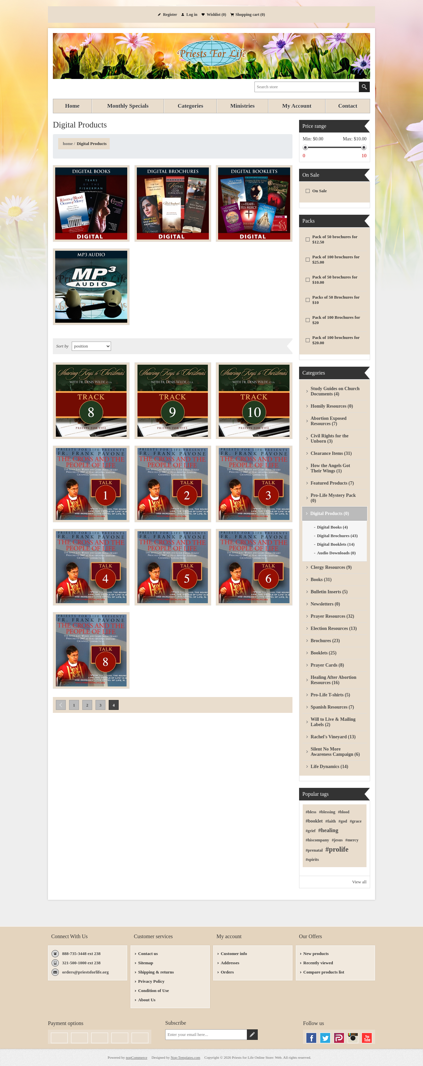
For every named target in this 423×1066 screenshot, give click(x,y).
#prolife (337, 849)
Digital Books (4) (332, 527)
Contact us (148, 953)
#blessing (327, 812)
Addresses (230, 962)
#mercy (352, 840)
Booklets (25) (323, 652)
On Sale (310, 175)
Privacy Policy (151, 981)
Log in (191, 14)
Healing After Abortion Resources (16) (333, 680)
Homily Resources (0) (332, 406)
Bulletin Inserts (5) (329, 591)
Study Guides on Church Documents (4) (335, 391)
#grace (356, 821)
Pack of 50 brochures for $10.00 (335, 280)
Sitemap (145, 962)
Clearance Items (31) (331, 453)
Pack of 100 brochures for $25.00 (336, 259)
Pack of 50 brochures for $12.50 (335, 239)
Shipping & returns (156, 972)
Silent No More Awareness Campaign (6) (335, 752)
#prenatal (314, 850)
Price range (314, 126)
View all (359, 881)
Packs (308, 221)
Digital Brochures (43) (337, 535)
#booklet (314, 821)
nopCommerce (136, 1057)
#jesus (337, 840)
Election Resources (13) (334, 628)
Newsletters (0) (325, 604)
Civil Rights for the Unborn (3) (329, 438)
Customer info (234, 953)
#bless (311, 812)
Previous (60, 705)
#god (342, 821)
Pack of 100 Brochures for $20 (336, 320)
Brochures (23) (325, 640)
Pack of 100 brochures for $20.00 (336, 340)
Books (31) (321, 579)
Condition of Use (153, 990)
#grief (311, 830)
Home (68, 143)
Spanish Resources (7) (332, 707)
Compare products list (323, 972)
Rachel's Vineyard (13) (333, 736)
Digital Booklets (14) (335, 544)
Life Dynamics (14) (329, 766)
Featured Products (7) (332, 483)
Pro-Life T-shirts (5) (330, 694)
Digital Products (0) (329, 513)
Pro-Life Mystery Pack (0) (333, 498)
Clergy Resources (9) (331, 567)
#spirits (312, 859)
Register (170, 14)
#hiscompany (317, 840)
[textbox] (306, 87)
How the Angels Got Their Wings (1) (330, 468)
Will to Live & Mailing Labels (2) (333, 722)
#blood (343, 812)
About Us (146, 999)
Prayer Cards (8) (327, 665)
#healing (328, 830)
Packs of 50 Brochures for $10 (336, 300)
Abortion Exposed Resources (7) (329, 421)
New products (316, 953)
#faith (331, 821)
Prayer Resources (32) (332, 616)
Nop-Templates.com (185, 1057)
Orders (227, 972)
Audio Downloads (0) (336, 552)
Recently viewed (318, 962)
